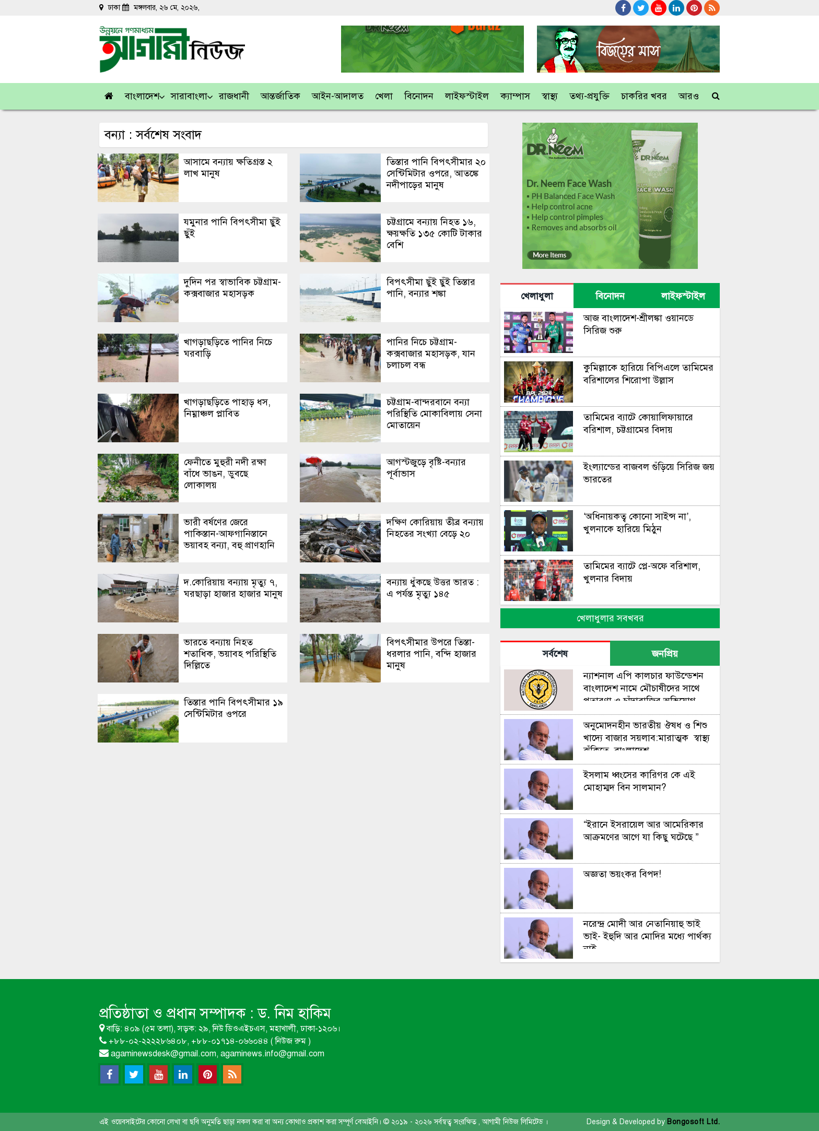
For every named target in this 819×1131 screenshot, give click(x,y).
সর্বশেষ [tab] (555, 653)
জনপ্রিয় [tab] (665, 653)
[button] (143, 96)
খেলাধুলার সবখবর (610, 618)
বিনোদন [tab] (610, 296)
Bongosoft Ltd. (693, 1121)
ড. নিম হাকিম (294, 1013)
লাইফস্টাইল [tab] (683, 296)
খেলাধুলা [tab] (537, 296)
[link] (689, 96)
